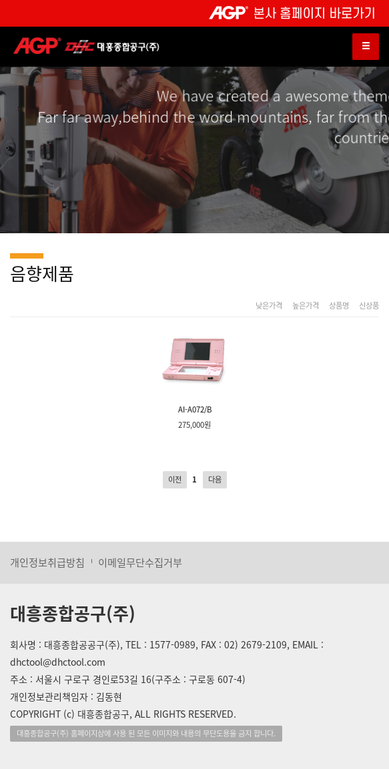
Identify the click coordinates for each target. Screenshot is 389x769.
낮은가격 (269, 306)
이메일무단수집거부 (140, 562)
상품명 (339, 306)
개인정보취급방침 (47, 562)
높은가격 (305, 306)
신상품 (369, 306)
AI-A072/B (194, 371)
